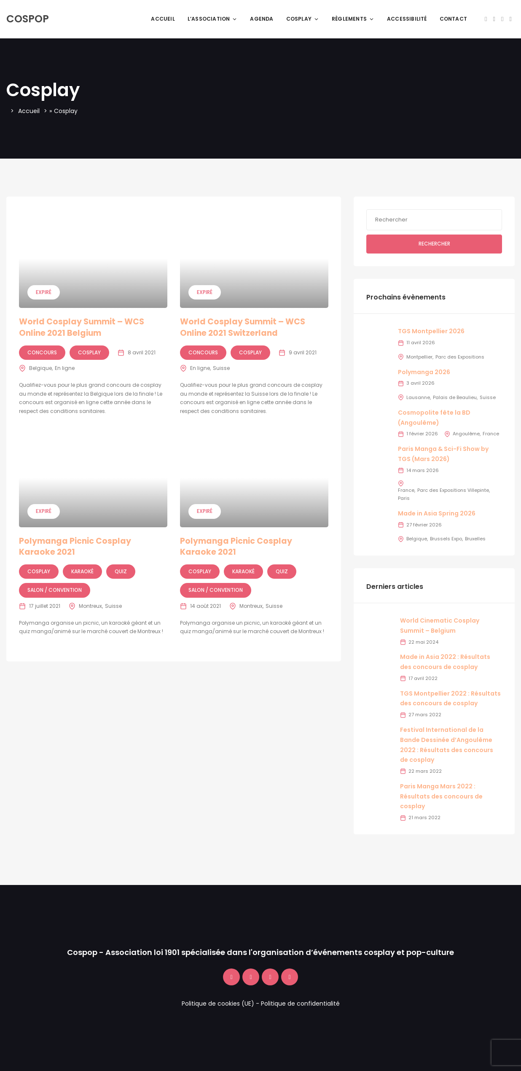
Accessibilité (407, 18)
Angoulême (466, 433)
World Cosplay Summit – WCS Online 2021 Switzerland (242, 327)
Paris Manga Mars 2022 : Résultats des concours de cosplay (441, 796)
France (491, 433)
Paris (404, 498)
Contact (453, 18)
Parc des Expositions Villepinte (453, 490)
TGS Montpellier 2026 (431, 331)
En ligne (65, 368)
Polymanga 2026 (424, 372)
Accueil (163, 18)
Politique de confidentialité (300, 1003)
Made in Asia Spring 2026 (436, 513)
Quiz (121, 571)
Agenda (261, 18)
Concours (42, 352)
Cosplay (302, 18)
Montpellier (419, 356)
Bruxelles (475, 538)
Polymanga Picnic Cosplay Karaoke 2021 (75, 546)
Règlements (353, 18)
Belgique (40, 368)
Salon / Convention (54, 590)
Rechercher (434, 243)
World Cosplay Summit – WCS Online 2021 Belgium (81, 327)
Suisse (221, 368)
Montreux (90, 606)
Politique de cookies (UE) (218, 1003)
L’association (213, 18)
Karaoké (82, 571)
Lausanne (418, 397)
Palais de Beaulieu (455, 397)
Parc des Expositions (459, 356)
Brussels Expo (446, 538)
